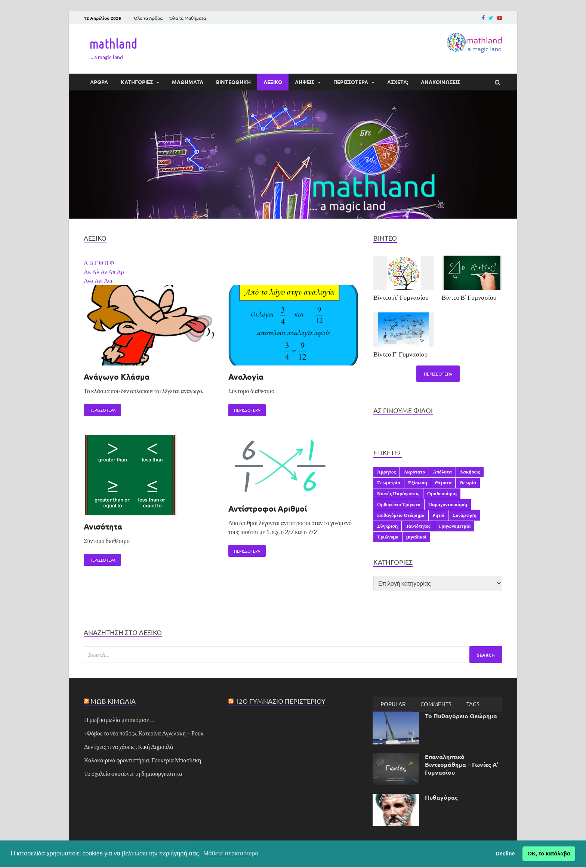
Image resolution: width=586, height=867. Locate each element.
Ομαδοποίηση (442, 493)
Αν (104, 271)
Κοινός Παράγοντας (398, 493)
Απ (112, 271)
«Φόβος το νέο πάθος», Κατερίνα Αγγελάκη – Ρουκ (144, 733)
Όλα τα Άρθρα (148, 18)
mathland (113, 43)
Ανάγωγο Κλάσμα (116, 376)
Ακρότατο (414, 472)
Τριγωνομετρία (454, 526)
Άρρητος (386, 472)
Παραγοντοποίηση (448, 504)
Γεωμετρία (388, 482)
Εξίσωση (417, 482)
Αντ (108, 280)
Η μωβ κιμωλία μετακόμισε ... (119, 719)
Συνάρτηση (464, 515)
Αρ (120, 271)
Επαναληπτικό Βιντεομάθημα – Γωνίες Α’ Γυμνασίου (462, 764)
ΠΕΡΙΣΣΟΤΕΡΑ (350, 81)
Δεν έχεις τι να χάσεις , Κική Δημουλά (128, 746)
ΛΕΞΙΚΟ (272, 81)
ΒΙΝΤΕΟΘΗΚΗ (233, 81)
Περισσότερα (99, 408)
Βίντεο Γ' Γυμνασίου (400, 354)
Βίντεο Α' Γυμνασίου (401, 297)
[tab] (393, 704)
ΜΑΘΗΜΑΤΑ (187, 81)
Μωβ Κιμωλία (113, 701)
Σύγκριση (387, 526)
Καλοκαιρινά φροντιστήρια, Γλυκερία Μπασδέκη (142, 759)
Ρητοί (438, 515)
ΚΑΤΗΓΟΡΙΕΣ (137, 81)
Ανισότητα (103, 526)
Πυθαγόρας (441, 797)
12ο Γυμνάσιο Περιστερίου (280, 701)
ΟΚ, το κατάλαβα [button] (549, 854)
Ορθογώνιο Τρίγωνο (398, 504)
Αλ (96, 271)
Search (486, 655)
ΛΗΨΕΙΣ (304, 81)
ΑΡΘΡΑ (99, 81)
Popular (392, 703)
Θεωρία (467, 482)
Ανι (99, 280)
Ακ (88, 271)
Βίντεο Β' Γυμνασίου (469, 297)
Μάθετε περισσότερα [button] (231, 853)
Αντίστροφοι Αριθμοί (267, 508)
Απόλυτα (442, 472)
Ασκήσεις (470, 472)
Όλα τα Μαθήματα (187, 18)
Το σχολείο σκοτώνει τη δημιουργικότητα (133, 773)
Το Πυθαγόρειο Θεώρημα (461, 716)
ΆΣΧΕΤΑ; (397, 81)
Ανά (89, 280)
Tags (472, 703)
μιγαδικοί (416, 537)
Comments (435, 703)
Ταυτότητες (417, 526)
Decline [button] (505, 854)
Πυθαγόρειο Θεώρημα (401, 515)
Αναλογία (245, 376)
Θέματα (443, 482)
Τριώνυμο (387, 537)
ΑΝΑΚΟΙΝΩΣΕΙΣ (440, 81)
